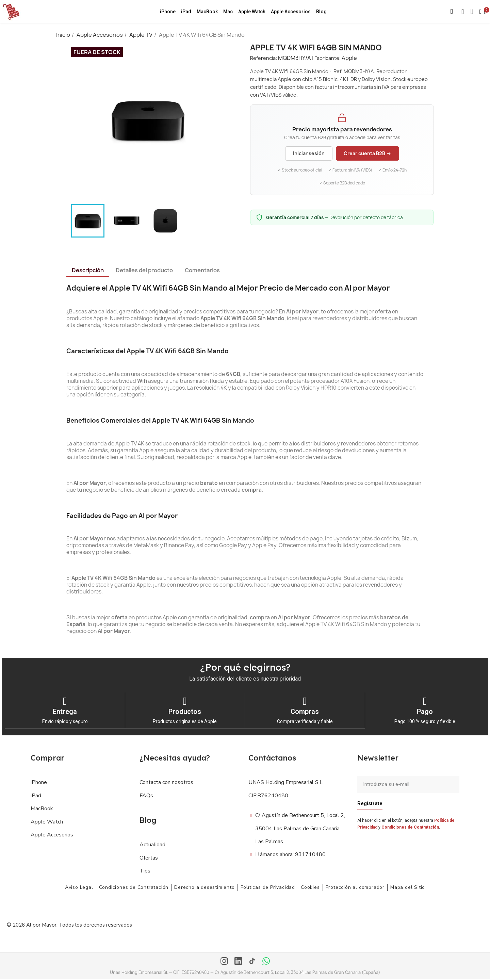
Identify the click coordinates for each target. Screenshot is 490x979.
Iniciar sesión (309, 153)
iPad (186, 11)
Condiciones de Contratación (410, 827)
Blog (321, 11)
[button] (452, 11)
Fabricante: (327, 58)
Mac (228, 11)
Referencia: (263, 58)
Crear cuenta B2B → (367, 153)
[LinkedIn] (238, 961)
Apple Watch (251, 11)
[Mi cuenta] (480, 12)
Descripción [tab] (88, 270)
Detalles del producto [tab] (144, 270)
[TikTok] (252, 961)
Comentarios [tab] (202, 270)
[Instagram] (224, 961)
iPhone (168, 11)
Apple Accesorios (291, 11)
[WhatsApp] (266, 961)
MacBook (207, 11)
